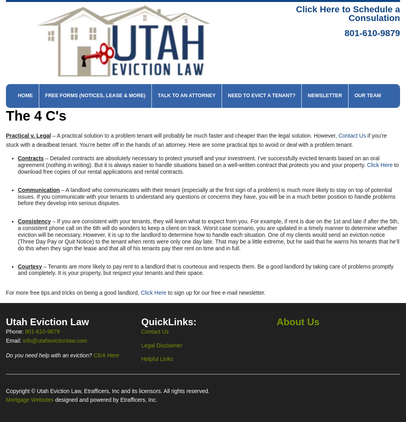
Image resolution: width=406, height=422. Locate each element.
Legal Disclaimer (161, 345)
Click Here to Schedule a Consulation (348, 13)
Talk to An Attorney (187, 95)
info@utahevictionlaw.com (55, 341)
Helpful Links (157, 359)
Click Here (380, 165)
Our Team (367, 95)
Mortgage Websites (30, 400)
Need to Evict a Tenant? (261, 95)
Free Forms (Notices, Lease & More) (95, 95)
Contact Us (352, 135)
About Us (298, 321)
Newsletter (325, 95)
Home (25, 95)
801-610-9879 (372, 33)
